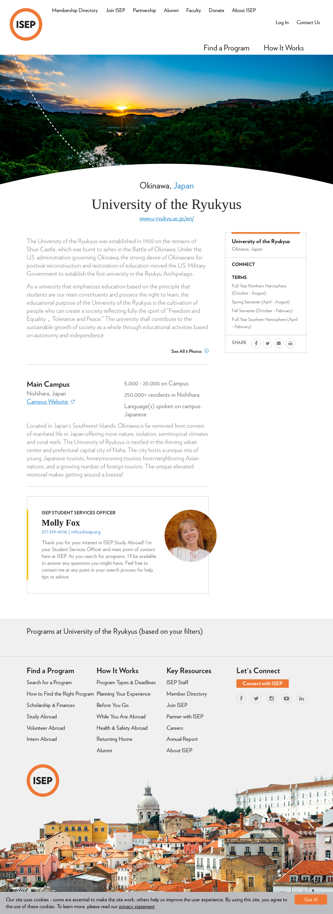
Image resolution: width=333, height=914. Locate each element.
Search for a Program (49, 682)
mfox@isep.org (85, 532)
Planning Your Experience (124, 693)
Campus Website (51, 401)
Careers (174, 728)
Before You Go (113, 705)
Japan (183, 185)
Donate (216, 10)
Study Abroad (42, 716)
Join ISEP (115, 10)
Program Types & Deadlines (126, 682)
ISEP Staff (177, 682)
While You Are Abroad (121, 716)
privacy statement (137, 906)
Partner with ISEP (184, 716)
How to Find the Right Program (60, 693)
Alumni (171, 10)
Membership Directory (75, 10)
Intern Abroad (42, 739)
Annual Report (182, 739)
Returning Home (114, 739)
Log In (282, 22)
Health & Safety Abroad (122, 728)
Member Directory (186, 693)
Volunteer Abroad (46, 728)
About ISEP (244, 10)
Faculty (193, 10)
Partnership (144, 10)
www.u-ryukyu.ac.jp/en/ (167, 218)
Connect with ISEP (263, 683)
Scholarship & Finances (51, 705)
